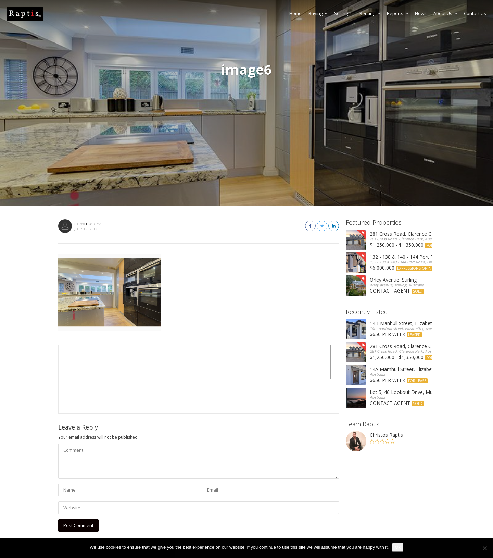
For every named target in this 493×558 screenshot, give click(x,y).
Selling (343, 13)
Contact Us (475, 13)
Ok (398, 547)
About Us (445, 13)
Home (295, 13)
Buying (317, 13)
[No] (484, 548)
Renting (369, 13)
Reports (397, 13)
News (421, 13)
